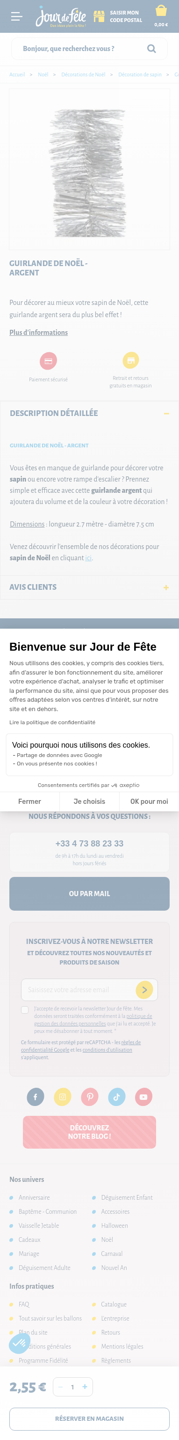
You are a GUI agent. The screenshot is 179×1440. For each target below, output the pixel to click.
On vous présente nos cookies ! (57, 763)
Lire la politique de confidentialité (52, 722)
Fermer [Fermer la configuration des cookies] (29, 802)
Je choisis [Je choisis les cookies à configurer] (89, 802)
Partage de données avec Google (59, 755)
